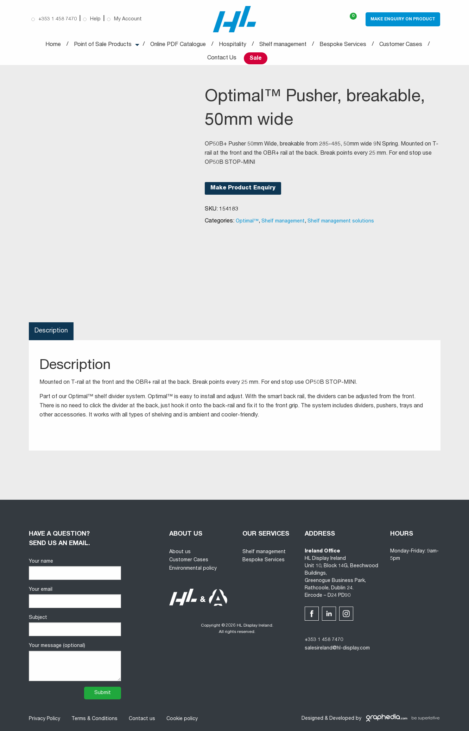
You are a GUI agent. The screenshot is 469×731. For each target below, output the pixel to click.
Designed (312, 718)
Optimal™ (247, 221)
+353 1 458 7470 (324, 640)
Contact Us (221, 58)
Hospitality (232, 45)
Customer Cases (400, 45)
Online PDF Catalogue (178, 45)
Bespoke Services (342, 45)
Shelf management (282, 45)
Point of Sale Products (103, 45)
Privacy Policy (44, 719)
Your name (75, 569)
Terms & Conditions (94, 719)
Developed (341, 718)
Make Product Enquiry (242, 188)
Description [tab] (51, 331)
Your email (75, 597)
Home (53, 45)
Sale (255, 59)
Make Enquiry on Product (402, 19)
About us (180, 552)
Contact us (142, 719)
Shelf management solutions (341, 221)
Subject (75, 625)
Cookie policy (182, 719)
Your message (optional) (75, 662)
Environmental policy (193, 568)
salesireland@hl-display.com (337, 648)
